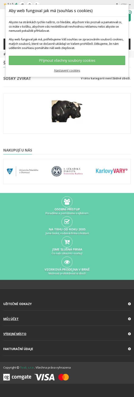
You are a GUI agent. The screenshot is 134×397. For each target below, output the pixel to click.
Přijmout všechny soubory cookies (67, 60)
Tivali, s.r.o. (27, 367)
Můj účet (11, 319)
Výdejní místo (14, 334)
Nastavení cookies (67, 70)
